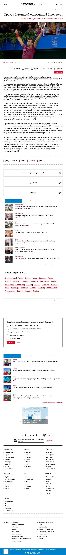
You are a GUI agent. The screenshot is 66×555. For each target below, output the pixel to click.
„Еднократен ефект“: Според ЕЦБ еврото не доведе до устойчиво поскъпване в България (36, 207)
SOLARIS (48, 491)
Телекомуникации (10, 479)
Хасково (20, 291)
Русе (7, 288)
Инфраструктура (9, 457)
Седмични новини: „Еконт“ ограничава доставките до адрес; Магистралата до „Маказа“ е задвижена (33, 397)
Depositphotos (37, 553)
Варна (28, 278)
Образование (49, 459)
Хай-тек (14, 377)
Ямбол (36, 291)
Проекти (48, 474)
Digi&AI (7, 477)
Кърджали (34, 281)
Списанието (8, 508)
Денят (14, 394)
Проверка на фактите (18, 525)
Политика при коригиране (46, 529)
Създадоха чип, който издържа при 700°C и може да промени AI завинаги (36, 379)
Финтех (7, 488)
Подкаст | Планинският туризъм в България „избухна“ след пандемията (35, 242)
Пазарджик (19, 285)
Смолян (33, 288)
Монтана (9, 285)
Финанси (28, 462)
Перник (29, 285)
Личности (15, 359)
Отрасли (28, 455)
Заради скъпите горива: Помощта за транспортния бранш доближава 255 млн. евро (34, 250)
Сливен (24, 288)
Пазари (14, 385)
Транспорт (17, 247)
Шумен (28, 291)
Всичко (6, 498)
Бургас (20, 278)
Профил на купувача (17, 536)
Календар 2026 (50, 477)
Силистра (15, 288)
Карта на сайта (43, 527)
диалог (23, 161)
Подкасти (48, 479)
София (41, 288)
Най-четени (32, 201)
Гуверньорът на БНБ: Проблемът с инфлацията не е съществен (37, 258)
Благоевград (10, 278)
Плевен (37, 285)
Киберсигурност (9, 484)
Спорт (27, 488)
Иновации (28, 457)
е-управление (9, 481)
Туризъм (16, 239)
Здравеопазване (50, 462)
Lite (25, 474)
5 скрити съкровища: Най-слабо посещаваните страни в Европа (34, 370)
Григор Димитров (11, 161)
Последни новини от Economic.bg (52, 402)
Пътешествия (29, 479)
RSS (46, 435)
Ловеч (53, 281)
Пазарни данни (9, 510)
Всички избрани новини (53, 265)
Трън (40, 161)
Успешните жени (50, 488)
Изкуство (28, 486)
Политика (49, 452)
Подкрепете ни (43, 536)
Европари (7, 455)
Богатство (28, 481)
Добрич (24, 281)
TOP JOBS (48, 493)
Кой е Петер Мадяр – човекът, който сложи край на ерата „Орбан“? (35, 361)
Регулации (28, 466)
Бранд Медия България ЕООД (46, 532)
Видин (50, 278)
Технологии (8, 474)
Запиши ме (49, 440)
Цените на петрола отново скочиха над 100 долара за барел (32, 387)
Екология (48, 466)
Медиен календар (17, 541)
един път (32, 161)
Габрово (16, 281)
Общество (48, 449)
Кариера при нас (16, 534)
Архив (18, 342)
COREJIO (48, 484)
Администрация (50, 469)
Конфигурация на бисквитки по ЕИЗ (22, 538)
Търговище (10, 291)
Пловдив (45, 285)
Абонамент (15, 527)
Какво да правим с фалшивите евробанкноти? (31, 232)
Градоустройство (50, 464)
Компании (28, 452)
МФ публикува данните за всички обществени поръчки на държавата (34, 216)
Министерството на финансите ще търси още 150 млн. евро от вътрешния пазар (36, 224)
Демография (49, 457)
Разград (54, 285)
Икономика (8, 449)
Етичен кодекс (16, 532)
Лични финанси (50, 455)
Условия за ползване (44, 534)
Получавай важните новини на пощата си (31, 439)
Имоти (27, 464)
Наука (27, 477)
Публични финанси (19, 204)
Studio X (38, 552)
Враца (8, 281)
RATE (47, 481)
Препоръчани (51, 201)
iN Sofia (48, 486)
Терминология (9, 501)
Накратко (7, 503)
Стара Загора (51, 288)
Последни (13, 201)
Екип (40, 525)
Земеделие (8, 464)
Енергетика (8, 459)
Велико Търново (39, 278)
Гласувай (10, 342)
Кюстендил (44, 281)
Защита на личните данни (46, 522)
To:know (16, 230)
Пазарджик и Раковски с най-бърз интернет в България (33, 421)
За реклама (15, 522)
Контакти (14, 529)
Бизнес (30, 417)
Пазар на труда (9, 469)
